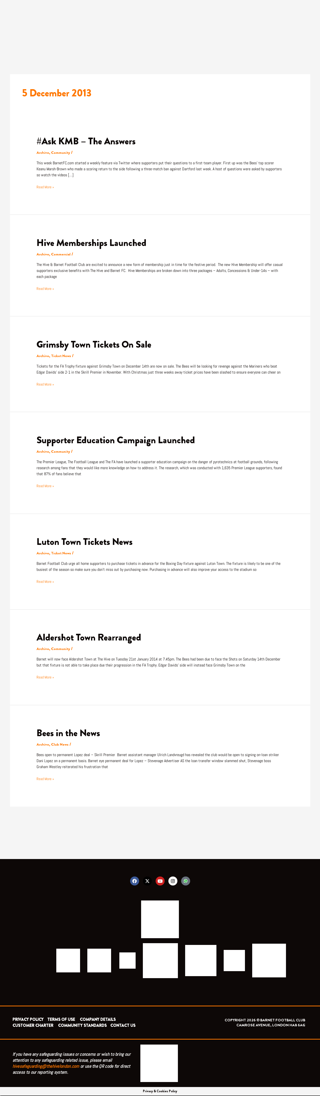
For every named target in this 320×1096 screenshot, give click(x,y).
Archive (43, 152)
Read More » (46, 187)
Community (61, 152)
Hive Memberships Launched (94, 242)
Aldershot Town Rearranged (91, 637)
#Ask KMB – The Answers (89, 141)
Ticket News (61, 356)
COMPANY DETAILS (98, 1020)
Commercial (61, 254)
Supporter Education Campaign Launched (119, 440)
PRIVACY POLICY (28, 1020)
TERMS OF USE (61, 1020)
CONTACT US (122, 1026)
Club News (60, 744)
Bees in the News (70, 733)
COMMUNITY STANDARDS (82, 1026)
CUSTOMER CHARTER (33, 1026)
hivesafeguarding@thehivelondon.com (46, 1067)
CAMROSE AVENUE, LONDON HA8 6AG (270, 1025)
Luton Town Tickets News (87, 541)
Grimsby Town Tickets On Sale (97, 344)
